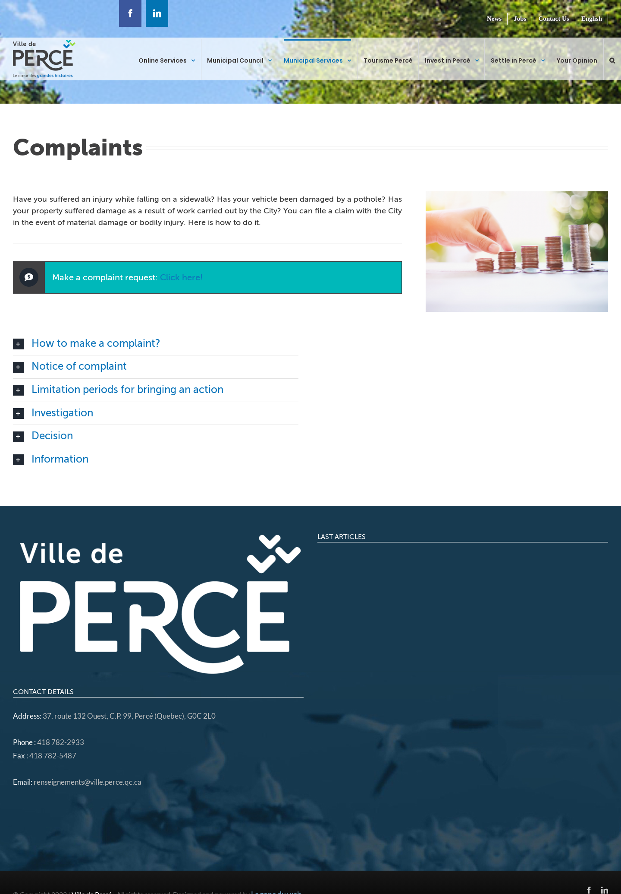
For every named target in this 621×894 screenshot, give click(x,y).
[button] (612, 59)
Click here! (181, 277)
